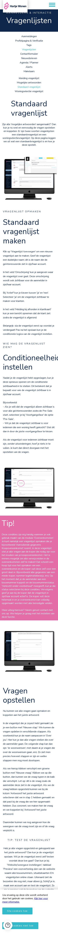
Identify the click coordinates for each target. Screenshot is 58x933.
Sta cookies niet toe (20, 925)
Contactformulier (29, 54)
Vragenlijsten (29, 49)
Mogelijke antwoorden (29, 82)
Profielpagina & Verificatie (29, 40)
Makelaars (29, 71)
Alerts (29, 67)
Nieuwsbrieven (29, 58)
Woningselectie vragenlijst (29, 91)
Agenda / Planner (29, 62)
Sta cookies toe (17, 911)
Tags (29, 45)
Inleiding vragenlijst (29, 78)
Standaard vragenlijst (29, 87)
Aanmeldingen (29, 36)
